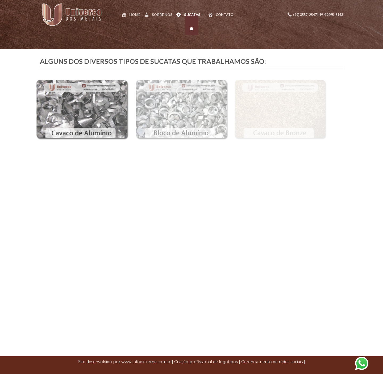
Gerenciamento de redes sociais (272, 361)
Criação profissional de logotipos (206, 361)
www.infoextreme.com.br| (147, 361)
